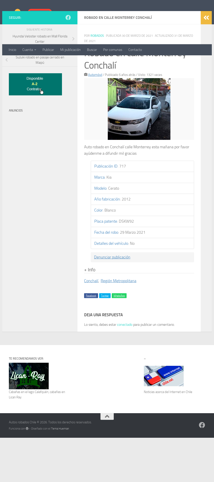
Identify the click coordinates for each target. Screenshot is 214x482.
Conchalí (91, 325)
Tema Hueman (60, 472)
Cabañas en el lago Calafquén (28, 436)
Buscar (92, 50)
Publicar (48, 50)
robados (97, 80)
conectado (124, 369)
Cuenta (27, 50)
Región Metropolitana (118, 325)
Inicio (12, 50)
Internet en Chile (181, 436)
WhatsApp (119, 339)
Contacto (135, 50)
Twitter (105, 339)
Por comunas (112, 50)
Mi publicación (70, 50)
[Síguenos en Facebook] (68, 61)
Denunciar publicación (112, 301)
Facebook (91, 339)
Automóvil (95, 119)
